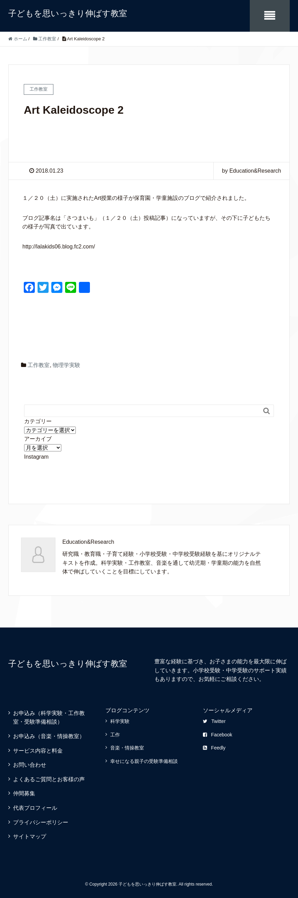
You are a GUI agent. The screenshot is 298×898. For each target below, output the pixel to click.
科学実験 (120, 721)
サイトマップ (29, 836)
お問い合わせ (29, 765)
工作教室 (39, 365)
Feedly (214, 748)
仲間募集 (24, 793)
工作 (115, 734)
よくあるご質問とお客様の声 (49, 779)
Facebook (217, 734)
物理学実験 (66, 365)
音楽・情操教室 (127, 748)
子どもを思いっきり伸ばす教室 (67, 13)
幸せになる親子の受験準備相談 (144, 761)
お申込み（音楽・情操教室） (49, 736)
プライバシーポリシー (40, 822)
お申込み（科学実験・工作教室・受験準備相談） (49, 717)
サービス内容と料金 (38, 751)
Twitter (214, 721)
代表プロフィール (35, 808)
